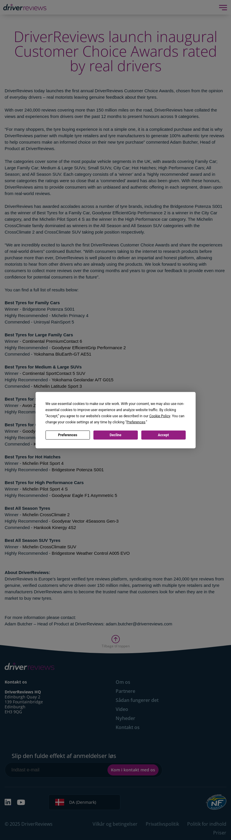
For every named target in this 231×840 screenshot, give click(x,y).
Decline (115, 435)
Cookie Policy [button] (159, 416)
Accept (163, 435)
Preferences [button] (135, 422)
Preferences (67, 435)
